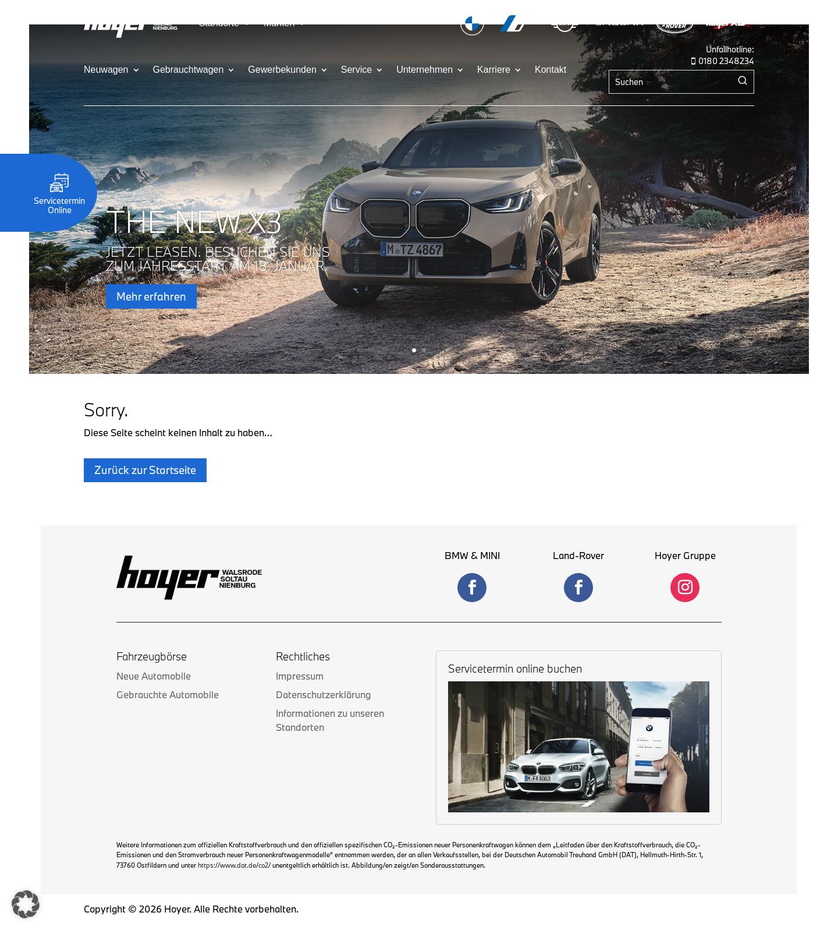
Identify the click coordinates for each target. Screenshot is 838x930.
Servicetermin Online (59, 200)
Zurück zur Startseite (145, 445)
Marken (279, 23)
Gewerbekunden (282, 70)
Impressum (300, 651)
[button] (25, 904)
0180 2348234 (726, 60)
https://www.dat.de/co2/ (234, 840)
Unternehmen (424, 70)
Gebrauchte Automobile (167, 670)
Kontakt (550, 70)
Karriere (493, 70)
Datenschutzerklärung (323, 670)
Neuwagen (106, 70)
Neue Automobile (153, 651)
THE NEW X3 (194, 224)
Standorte (219, 23)
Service (356, 70)
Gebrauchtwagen (188, 70)
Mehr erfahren (151, 299)
